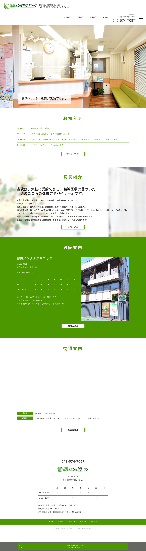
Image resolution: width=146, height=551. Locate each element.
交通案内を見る (73, 438)
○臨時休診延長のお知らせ (41, 128)
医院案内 (80, 17)
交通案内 (93, 17)
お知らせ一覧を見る (73, 156)
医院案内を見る (73, 333)
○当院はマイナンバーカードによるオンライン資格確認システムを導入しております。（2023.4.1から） (74, 139)
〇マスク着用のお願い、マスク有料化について (49, 134)
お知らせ (106, 17)
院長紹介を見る (73, 231)
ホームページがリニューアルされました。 (48, 145)
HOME (51, 530)
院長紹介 (67, 17)
